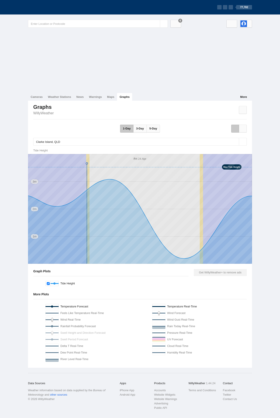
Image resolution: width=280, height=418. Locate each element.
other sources (58, 394)
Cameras (37, 97)
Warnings (95, 97)
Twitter (227, 394)
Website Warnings (165, 399)
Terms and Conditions (202, 390)
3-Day (140, 128)
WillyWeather (43, 113)
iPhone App (127, 390)
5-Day (153, 128)
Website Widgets (164, 394)
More (243, 97)
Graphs (125, 97)
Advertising (161, 403)
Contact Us (230, 399)
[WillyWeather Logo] (48, 7)
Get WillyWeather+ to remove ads (220, 272)
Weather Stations (59, 97)
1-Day (127, 128)
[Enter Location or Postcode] (98, 24)
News (80, 97)
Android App (127, 394)
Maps (110, 97)
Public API (160, 407)
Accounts (160, 390)
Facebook (229, 390)
